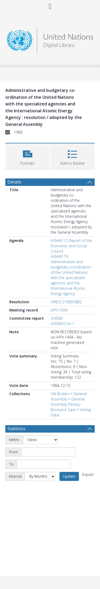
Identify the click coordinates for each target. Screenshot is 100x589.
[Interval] (40, 476)
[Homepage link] (50, 39)
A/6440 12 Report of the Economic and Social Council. (71, 246)
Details (14, 182)
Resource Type (63, 409)
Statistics (16, 429)
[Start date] (48, 451)
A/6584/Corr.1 (62, 323)
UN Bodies (60, 393)
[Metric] (40, 439)
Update (69, 476)
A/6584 (57, 318)
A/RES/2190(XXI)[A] (66, 301)
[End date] (44, 464)
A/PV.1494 (59, 310)
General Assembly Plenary (68, 401)
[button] (27, 156)
